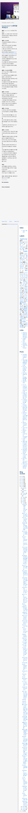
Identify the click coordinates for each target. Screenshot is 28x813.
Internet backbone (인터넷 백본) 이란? (24, 667)
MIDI (25, 263)
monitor (21, 264)
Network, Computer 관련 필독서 (24, 766)
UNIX (21, 280)
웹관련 (25, 308)
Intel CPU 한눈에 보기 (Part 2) (24, 622)
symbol (22, 278)
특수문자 (24, 320)
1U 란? (23, 777)
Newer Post (4, 221)
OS (26, 267)
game (23, 254)
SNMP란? (24, 699)
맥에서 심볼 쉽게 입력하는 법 (24, 745)
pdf (20, 270)
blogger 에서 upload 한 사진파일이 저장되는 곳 (25, 395)
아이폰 (22, 298)
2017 (22, 477)
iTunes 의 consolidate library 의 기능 (24, 519)
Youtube (21, 284)
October (24, 493)
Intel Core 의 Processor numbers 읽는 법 (24, 617)
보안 (24, 292)
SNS (20, 277)
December (24, 488)
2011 (22, 486)
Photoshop (25, 272)
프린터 (23, 323)
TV (25, 278)
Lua (21, 262)
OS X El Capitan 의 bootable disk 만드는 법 (25, 369)
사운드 (21, 293)
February (24, 808)
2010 (22, 810)
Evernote (26, 249)
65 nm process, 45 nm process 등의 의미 (24, 630)
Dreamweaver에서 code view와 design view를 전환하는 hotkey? (24, 759)
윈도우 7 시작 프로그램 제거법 (24, 515)
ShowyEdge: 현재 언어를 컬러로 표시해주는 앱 (25, 362)
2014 (22, 482)
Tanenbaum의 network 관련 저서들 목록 (24, 773)
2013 (22, 483)
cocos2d (21, 246)
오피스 (21, 306)
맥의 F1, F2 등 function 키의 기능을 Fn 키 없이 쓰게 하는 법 (24, 598)
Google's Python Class (24, 339)
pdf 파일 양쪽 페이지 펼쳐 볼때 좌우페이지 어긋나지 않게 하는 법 (24, 559)
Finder (25, 251)
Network (5, 179)
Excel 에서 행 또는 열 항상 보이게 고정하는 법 (25, 409)
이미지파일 (25, 313)
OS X (23, 268)
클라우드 (24, 316)
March (23, 806)
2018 (22, 476)
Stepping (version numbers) (24, 635)
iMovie (23, 258)
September (24, 494)
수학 (24, 294)
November (24, 490)
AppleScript (23, 239)
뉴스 (23, 286)
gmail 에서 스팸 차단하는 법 (25, 451)
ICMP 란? (24, 701)
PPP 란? (23, 677)
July (23, 498)
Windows (25, 281)
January (24, 809)
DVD (23, 248)
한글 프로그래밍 (23, 326)
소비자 (25, 293)
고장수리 (23, 285)
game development (23, 255)
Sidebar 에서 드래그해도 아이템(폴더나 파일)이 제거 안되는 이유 (24, 581)
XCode (24, 283)
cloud (24, 244)
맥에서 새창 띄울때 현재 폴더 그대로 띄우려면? (24, 732)
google (21, 257)
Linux (25, 260)
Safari (25, 276)
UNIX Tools (24, 439)
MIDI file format (24, 431)
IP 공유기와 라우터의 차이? (24, 688)
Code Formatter (25, 347)
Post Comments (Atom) (13, 224)
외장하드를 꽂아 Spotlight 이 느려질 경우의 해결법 (24, 526)
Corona (21, 247)
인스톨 (23, 314)
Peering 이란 (24, 662)
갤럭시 (26, 284)
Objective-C (22, 267)
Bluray (21, 242)
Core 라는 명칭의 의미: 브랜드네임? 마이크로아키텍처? (24, 651)
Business (21, 243)
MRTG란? (24, 702)
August (23, 497)
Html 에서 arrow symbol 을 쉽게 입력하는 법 (24, 739)
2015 (22, 480)
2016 (22, 479)
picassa (22, 273)
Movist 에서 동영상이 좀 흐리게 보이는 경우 (24, 573)
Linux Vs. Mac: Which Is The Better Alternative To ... (24, 781)
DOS (26, 247)
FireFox (25, 253)
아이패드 (25, 297)
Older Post (16, 221)
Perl (26, 270)
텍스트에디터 (23, 318)
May (23, 501)
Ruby (20, 276)
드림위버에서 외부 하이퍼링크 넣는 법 (24, 789)
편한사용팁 (23, 321)
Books (25, 242)
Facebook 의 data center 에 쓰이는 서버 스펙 (24, 590)
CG (26, 243)
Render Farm (23, 275)
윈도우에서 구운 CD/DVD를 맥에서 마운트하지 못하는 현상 (25, 417)
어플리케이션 (23, 302)
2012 (22, 485)
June (23, 500)
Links (21, 260)
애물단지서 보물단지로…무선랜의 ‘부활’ (24, 725)
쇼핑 (21, 294)
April (23, 503)
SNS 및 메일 (25, 277)
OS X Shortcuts (24, 342)
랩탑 (24, 288)
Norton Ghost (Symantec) (24, 795)
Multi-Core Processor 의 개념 (24, 639)
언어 (25, 305)
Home (10, 221)
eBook (21, 249)
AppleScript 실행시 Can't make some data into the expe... (24, 508)
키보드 (21, 317)
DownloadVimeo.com (25, 345)
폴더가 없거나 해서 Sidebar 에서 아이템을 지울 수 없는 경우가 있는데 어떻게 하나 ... (24, 710)
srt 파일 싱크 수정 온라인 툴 (25, 401)
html (26, 257)
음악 (26, 312)
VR (26, 280)
